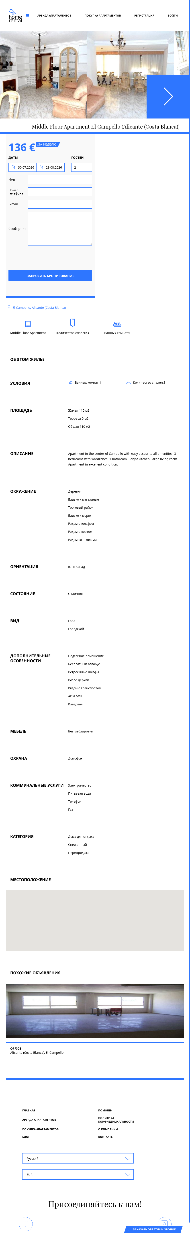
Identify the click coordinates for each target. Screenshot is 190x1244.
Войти (173, 15)
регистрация (144, 15)
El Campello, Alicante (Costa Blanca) (39, 307)
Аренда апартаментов (54, 15)
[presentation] (58, 257)
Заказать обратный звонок (154, 1229)
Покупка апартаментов (103, 15)
